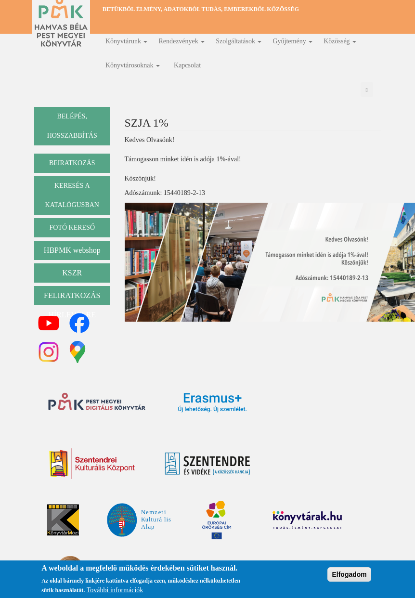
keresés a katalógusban (72, 195)
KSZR (72, 273)
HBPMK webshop (72, 250)
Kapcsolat (187, 65)
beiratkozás (72, 163)
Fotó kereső (72, 227)
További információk (115, 591)
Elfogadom (349, 575)
